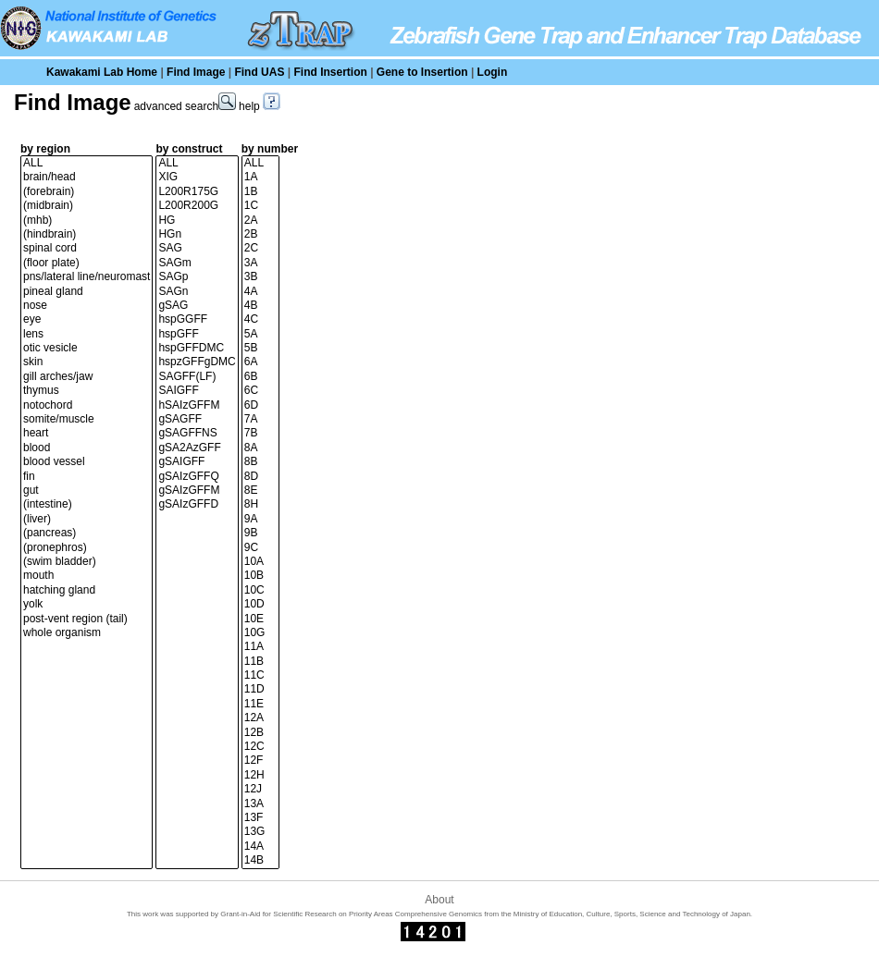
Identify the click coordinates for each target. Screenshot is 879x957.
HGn (196, 234)
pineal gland (86, 292)
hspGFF (196, 334)
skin (86, 362)
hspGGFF (196, 319)
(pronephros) (86, 548)
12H (260, 775)
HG (196, 220)
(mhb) (86, 220)
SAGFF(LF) (196, 377)
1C (260, 206)
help (259, 106)
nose (86, 306)
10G (260, 633)
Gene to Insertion (422, 72)
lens (86, 334)
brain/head (86, 177)
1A (260, 177)
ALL (86, 163)
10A (260, 562)
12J (260, 789)
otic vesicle (86, 348)
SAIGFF (196, 391)
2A (260, 220)
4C (260, 319)
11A (260, 647)
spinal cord (86, 248)
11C (260, 675)
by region (45, 148)
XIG (196, 177)
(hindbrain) (86, 234)
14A (260, 846)
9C (260, 548)
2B (260, 234)
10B (260, 576)
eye (86, 319)
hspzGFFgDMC (196, 362)
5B (260, 348)
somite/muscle (86, 419)
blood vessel (86, 462)
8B (260, 462)
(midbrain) (86, 206)
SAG (196, 248)
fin (86, 477)
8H (260, 504)
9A (260, 519)
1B (260, 192)
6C (260, 391)
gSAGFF (196, 419)
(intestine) (86, 504)
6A (260, 362)
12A (260, 718)
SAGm (196, 263)
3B (260, 277)
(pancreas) (86, 533)
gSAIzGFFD (196, 504)
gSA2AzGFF (196, 448)
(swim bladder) (86, 562)
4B (260, 306)
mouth (86, 576)
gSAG (196, 306)
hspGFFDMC (196, 348)
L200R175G (196, 192)
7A (260, 419)
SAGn (196, 292)
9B (260, 533)
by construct (188, 148)
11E (260, 704)
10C (260, 590)
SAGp (196, 277)
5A (260, 334)
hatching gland (86, 590)
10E (260, 619)
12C (260, 747)
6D (260, 405)
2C (260, 248)
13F (260, 818)
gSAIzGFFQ (196, 477)
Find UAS (259, 72)
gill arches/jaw (86, 377)
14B (260, 860)
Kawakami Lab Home (101, 72)
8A (260, 448)
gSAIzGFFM (196, 490)
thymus (86, 391)
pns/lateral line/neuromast (86, 277)
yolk (86, 604)
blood (86, 448)
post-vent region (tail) (86, 619)
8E (260, 490)
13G (260, 832)
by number (269, 148)
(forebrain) (86, 192)
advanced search (185, 106)
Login (492, 72)
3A (260, 263)
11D (260, 689)
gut (86, 490)
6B (260, 377)
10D (260, 604)
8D (260, 477)
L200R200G (196, 206)
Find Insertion (329, 72)
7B (260, 433)
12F (260, 760)
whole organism (86, 633)
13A (260, 804)
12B (260, 733)
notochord (86, 405)
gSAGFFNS (196, 433)
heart (86, 433)
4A (260, 292)
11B (260, 662)
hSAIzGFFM (196, 405)
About (439, 899)
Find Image (196, 72)
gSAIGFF (196, 462)
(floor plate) (86, 263)
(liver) (86, 519)
